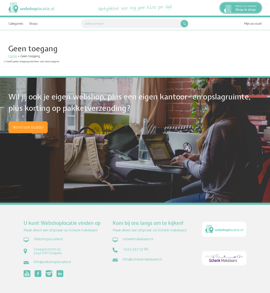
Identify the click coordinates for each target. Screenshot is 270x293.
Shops (33, 23)
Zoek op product (94, 23)
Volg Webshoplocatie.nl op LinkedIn (60, 273)
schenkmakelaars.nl (138, 239)
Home (12, 56)
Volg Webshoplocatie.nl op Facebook (38, 273)
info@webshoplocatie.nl (52, 262)
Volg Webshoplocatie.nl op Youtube (27, 273)
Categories (15, 23)
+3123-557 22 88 (135, 249)
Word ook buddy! (28, 127)
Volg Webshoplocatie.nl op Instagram (49, 273)
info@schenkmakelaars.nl (142, 259)
